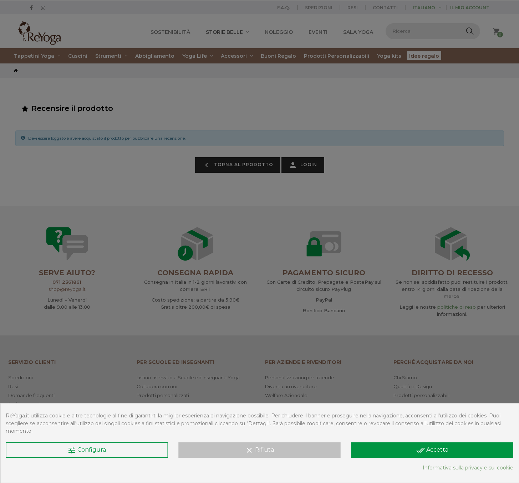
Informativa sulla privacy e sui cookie (468, 467)
